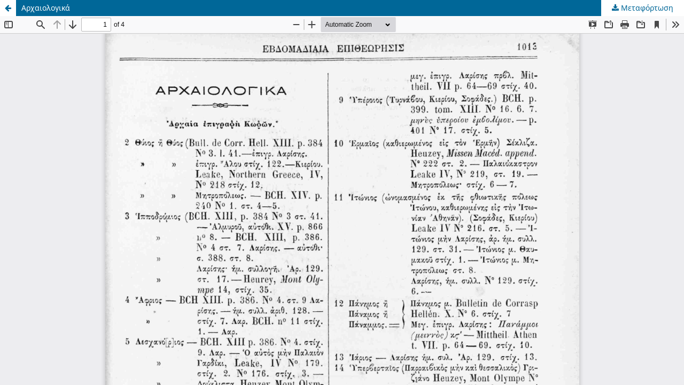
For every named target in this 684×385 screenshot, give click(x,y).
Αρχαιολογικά (45, 8)
